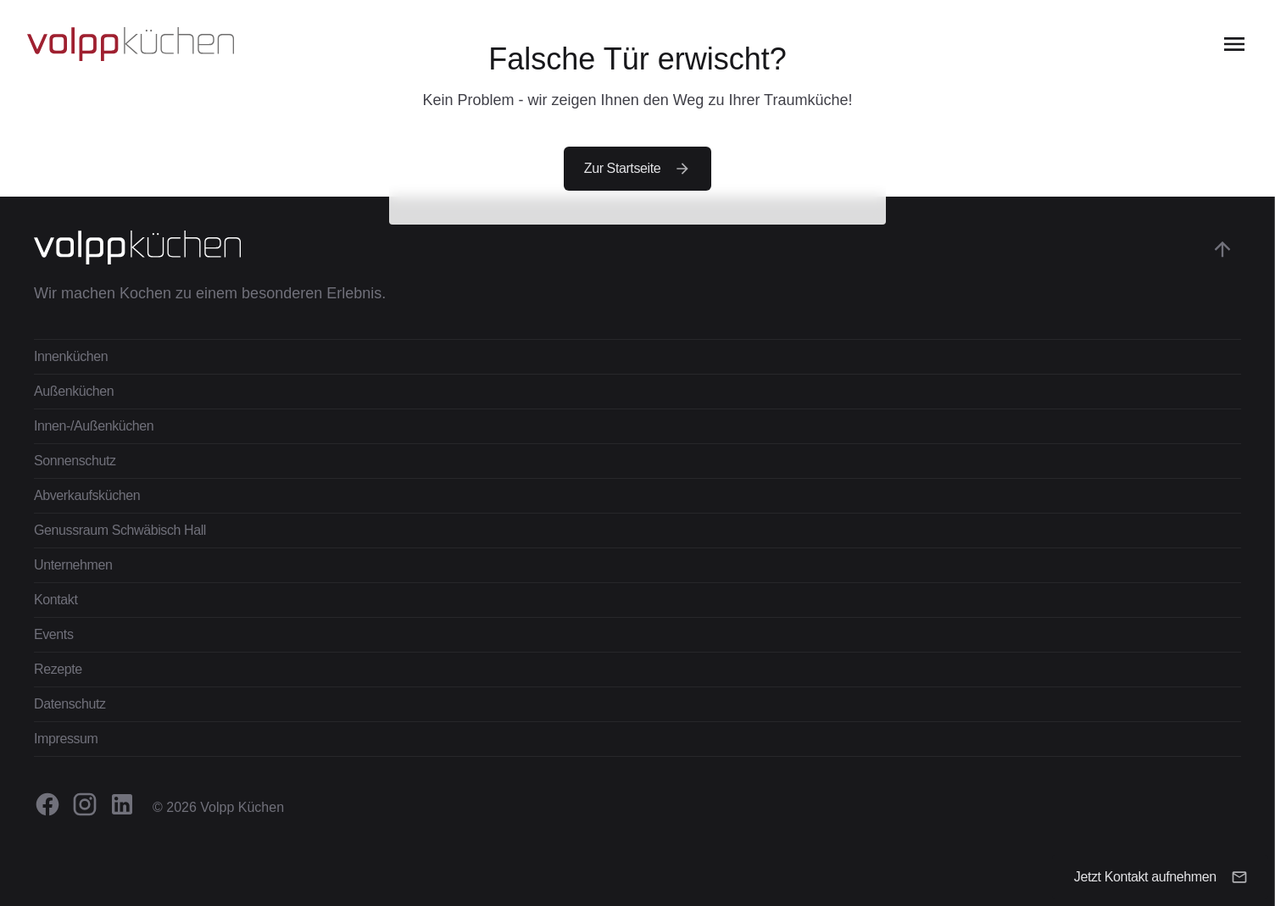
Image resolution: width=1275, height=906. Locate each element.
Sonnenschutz (75, 460)
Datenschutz (70, 704)
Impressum (66, 738)
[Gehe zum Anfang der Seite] (1222, 249)
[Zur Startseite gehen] (130, 44)
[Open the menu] (1234, 44)
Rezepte (58, 669)
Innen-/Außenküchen (93, 426)
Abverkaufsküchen (87, 495)
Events (54, 634)
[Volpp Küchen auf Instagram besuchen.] (84, 804)
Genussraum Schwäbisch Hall (120, 530)
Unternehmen (73, 565)
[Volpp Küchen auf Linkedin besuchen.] (122, 804)
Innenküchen (71, 356)
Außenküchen (74, 391)
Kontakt (55, 599)
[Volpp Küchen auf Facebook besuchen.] (47, 804)
